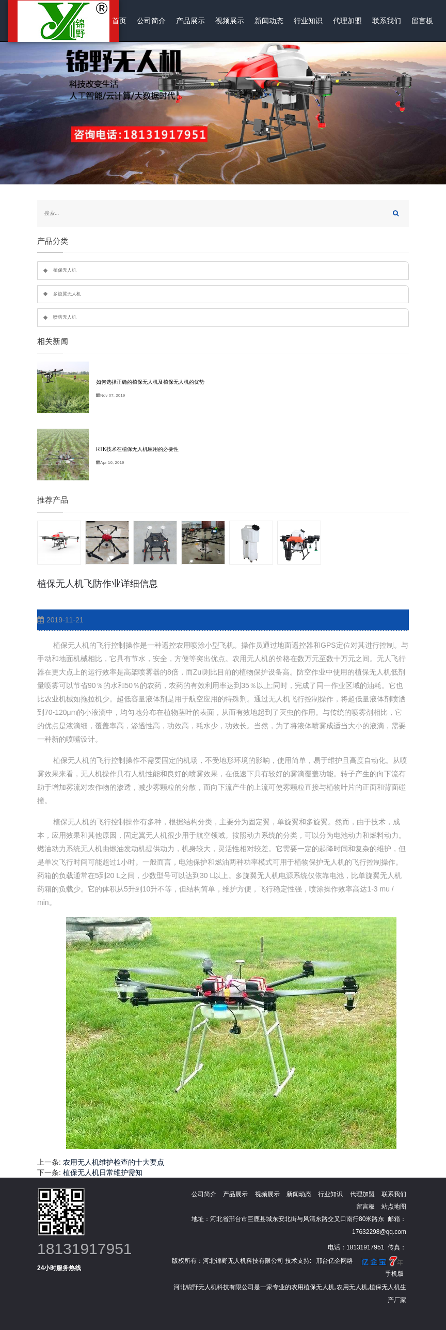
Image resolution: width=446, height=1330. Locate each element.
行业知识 (308, 21)
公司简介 (151, 21)
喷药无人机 (64, 317)
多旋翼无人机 (67, 293)
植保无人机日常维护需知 (102, 1172)
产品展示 (190, 21)
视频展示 (229, 21)
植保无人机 (64, 270)
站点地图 (393, 1206)
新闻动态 (268, 21)
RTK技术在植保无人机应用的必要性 (137, 449)
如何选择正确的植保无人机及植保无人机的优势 (150, 382)
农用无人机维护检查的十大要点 (113, 1162)
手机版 (394, 1273)
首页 (119, 21)
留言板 (422, 21)
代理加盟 (347, 21)
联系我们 (386, 21)
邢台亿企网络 (334, 1260)
